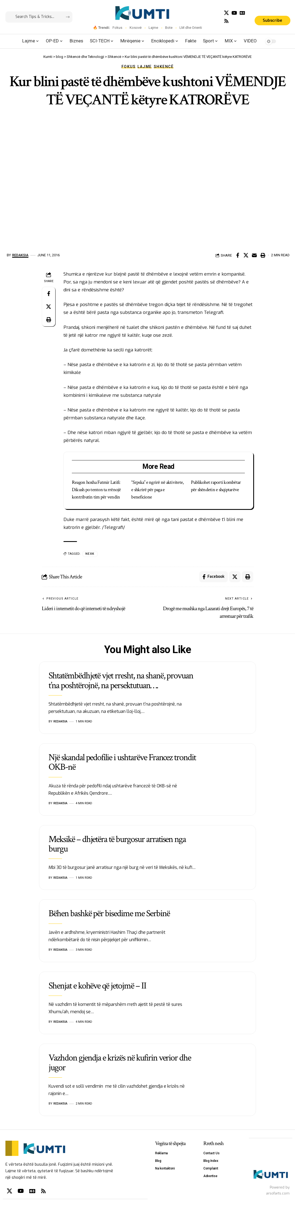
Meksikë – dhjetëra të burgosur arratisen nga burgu (117, 844)
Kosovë (136, 28)
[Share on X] (246, 255)
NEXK (90, 554)
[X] (226, 13)
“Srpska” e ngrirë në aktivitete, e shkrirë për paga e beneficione (157, 489)
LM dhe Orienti (190, 28)
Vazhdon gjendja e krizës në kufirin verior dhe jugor (120, 1062)
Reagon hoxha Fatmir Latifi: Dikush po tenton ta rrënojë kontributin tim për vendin (96, 489)
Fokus (117, 28)
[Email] (254, 255)
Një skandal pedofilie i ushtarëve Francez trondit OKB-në (122, 762)
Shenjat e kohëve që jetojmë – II (97, 986)
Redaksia (20, 255)
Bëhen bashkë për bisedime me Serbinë (109, 913)
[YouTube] (234, 13)
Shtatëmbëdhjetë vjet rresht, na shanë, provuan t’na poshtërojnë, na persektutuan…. (121, 680)
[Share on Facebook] (237, 255)
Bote (168, 28)
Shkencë (164, 66)
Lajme (153, 28)
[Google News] (242, 13)
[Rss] (226, 21)
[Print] (263, 255)
